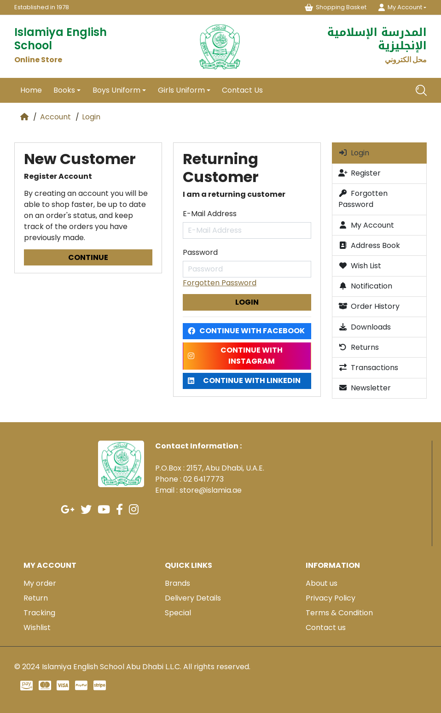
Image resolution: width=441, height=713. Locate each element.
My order (39, 583)
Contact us (326, 627)
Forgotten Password (219, 282)
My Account (366, 225)
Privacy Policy (330, 598)
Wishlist (37, 627)
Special (178, 612)
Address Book (369, 245)
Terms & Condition (339, 612)
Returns (358, 347)
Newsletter (364, 388)
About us (321, 583)
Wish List (359, 265)
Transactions (368, 367)
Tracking (39, 612)
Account (55, 117)
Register (359, 173)
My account (49, 565)
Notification (365, 286)
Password (200, 252)
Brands (177, 583)
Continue (88, 257)
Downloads (364, 327)
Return (35, 598)
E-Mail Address (210, 213)
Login (91, 117)
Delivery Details (193, 598)
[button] (402, 7)
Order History (369, 306)
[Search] (421, 90)
